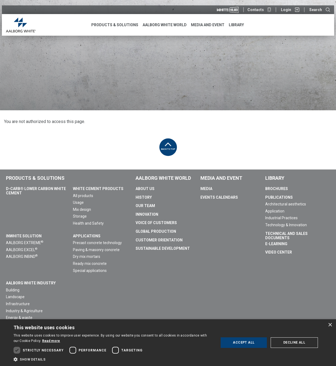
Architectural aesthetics (285, 204)
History (144, 197)
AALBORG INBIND (22, 256)
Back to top (168, 144)
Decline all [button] (294, 342)
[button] (113, 359)
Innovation (147, 214)
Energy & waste (19, 317)
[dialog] (168, 342)
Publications (279, 197)
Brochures (276, 189)
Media (206, 189)
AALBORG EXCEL (21, 250)
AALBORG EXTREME (24, 243)
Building (12, 290)
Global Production (156, 231)
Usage (78, 202)
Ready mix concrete (90, 263)
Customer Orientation (159, 240)
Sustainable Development (163, 248)
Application (274, 211)
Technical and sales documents (286, 235)
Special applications (90, 270)
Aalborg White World (163, 178)
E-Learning (276, 244)
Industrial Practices (281, 218)
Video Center (278, 252)
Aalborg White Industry (31, 283)
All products (83, 196)
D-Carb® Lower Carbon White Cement (36, 191)
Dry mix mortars (86, 256)
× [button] (330, 325)
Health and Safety (88, 223)
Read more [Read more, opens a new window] (51, 341)
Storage (80, 216)
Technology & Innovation (286, 225)
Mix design (82, 209)
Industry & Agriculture (24, 311)
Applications (86, 236)
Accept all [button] (243, 342)
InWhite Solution (24, 236)
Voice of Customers (156, 223)
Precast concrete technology (97, 243)
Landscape (15, 297)
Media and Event (221, 178)
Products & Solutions (35, 178)
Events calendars (219, 197)
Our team (145, 206)
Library (274, 178)
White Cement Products (98, 189)
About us (145, 189)
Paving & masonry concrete (96, 250)
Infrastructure (18, 304)
